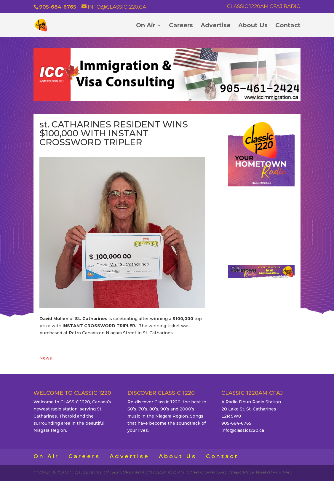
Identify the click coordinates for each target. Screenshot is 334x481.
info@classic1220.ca (242, 430)
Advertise (216, 26)
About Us (253, 26)
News (45, 358)
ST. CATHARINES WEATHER (261, 223)
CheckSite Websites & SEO (261, 472)
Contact (288, 26)
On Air (145, 26)
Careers (181, 26)
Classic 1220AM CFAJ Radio (264, 6)
